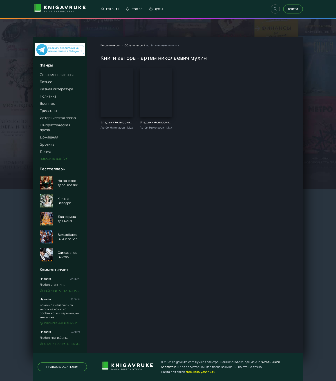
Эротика (47, 144)
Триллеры (48, 110)
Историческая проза (58, 117)
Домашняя (49, 137)
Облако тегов (134, 45)
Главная (110, 9)
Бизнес (46, 81)
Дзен (156, 9)
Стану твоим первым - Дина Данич (60, 344)
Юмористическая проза (55, 127)
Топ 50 (134, 9)
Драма (45, 151)
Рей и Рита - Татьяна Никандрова (60, 291)
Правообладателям (62, 367)
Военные (47, 103)
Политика (48, 96)
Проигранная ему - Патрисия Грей (60, 323)
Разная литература (56, 89)
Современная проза (57, 74)
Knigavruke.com (111, 45)
